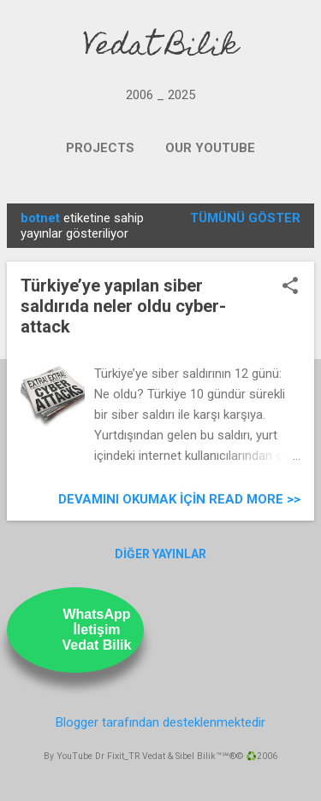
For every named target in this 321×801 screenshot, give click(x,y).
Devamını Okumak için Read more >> (179, 499)
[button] (290, 287)
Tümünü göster (245, 218)
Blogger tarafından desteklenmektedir (160, 722)
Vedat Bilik (160, 48)
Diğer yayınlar (160, 554)
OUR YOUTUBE (210, 148)
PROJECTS (100, 148)
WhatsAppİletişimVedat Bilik (97, 629)
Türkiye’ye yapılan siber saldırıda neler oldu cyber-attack (123, 306)
